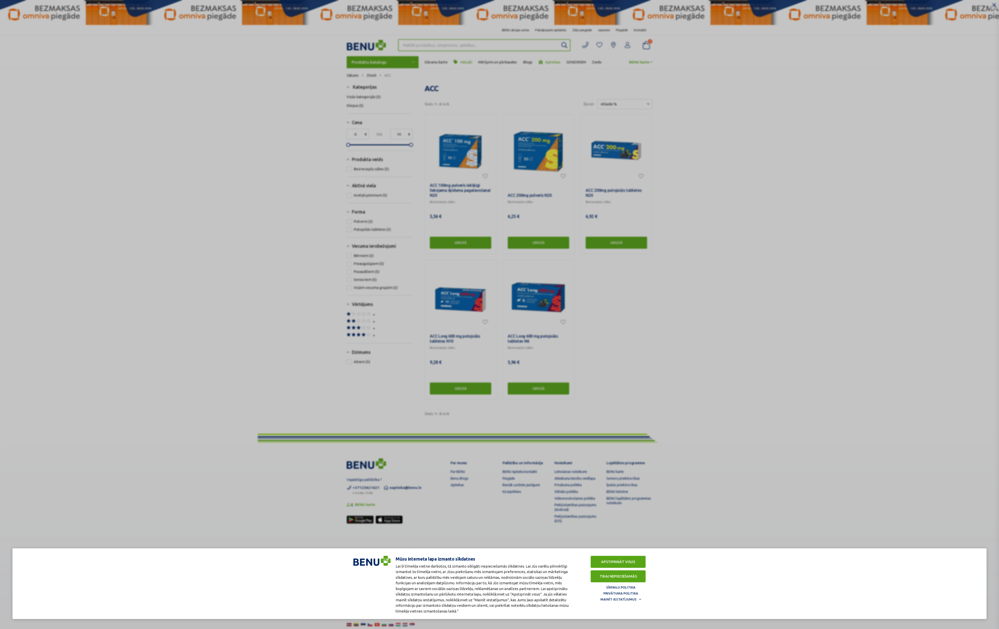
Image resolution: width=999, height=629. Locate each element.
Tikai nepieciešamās (618, 576)
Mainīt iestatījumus (618, 599)
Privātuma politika (620, 593)
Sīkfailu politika (620, 587)
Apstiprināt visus (618, 562)
